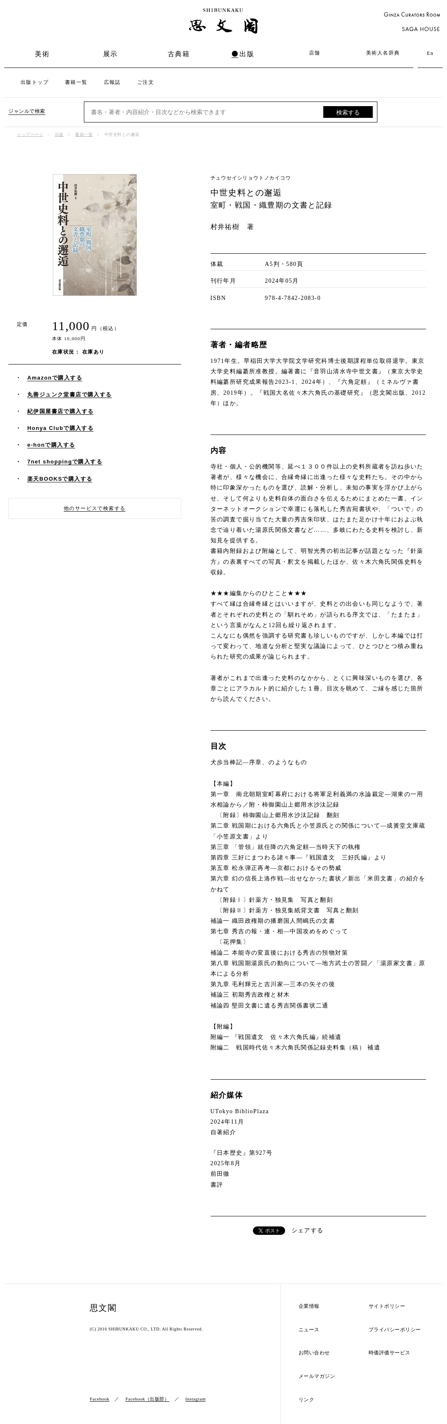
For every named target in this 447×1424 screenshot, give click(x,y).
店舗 (314, 53)
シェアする (307, 1230)
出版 (246, 53)
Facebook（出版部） (147, 1398)
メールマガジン (317, 1376)
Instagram (195, 1398)
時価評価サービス (390, 1353)
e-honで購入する (51, 445)
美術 (42, 53)
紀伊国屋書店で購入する (60, 411)
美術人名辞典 (383, 53)
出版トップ (35, 82)
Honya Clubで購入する (60, 428)
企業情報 (309, 1306)
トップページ (30, 134)
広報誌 (112, 82)
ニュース (309, 1330)
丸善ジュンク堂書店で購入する (69, 394)
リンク (306, 1400)
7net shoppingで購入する (64, 461)
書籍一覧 (76, 82)
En (430, 53)
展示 (110, 53)
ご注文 (145, 82)
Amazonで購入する (54, 378)
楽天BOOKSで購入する (59, 479)
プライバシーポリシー (395, 1330)
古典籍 (179, 53)
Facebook (99, 1398)
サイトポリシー (387, 1306)
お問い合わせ (314, 1353)
